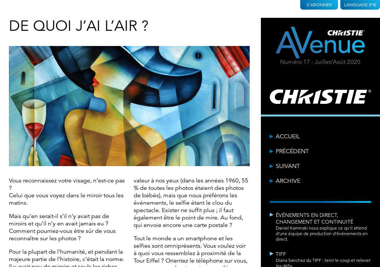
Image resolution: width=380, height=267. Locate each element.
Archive (288, 181)
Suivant (288, 166)
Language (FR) (360, 4)
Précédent (292, 151)
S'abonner (319, 4)
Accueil (288, 136)
